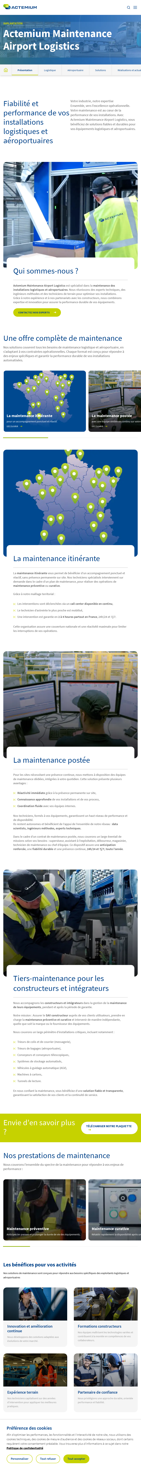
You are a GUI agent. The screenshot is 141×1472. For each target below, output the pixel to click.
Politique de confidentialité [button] (25, 1448)
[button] (16, 1246)
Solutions (100, 70)
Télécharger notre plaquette (109, 1126)
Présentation (25, 70)
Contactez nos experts (34, 312)
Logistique (50, 70)
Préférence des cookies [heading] (29, 1428)
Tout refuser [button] (48, 1459)
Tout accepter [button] (76, 1459)
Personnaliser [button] (19, 1459)
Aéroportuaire (75, 70)
